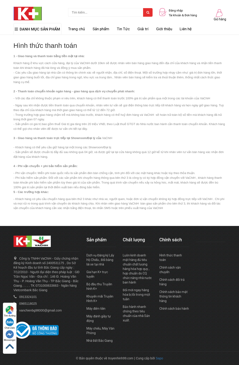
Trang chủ (76, 29)
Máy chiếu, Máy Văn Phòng (100, 331)
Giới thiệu (164, 29)
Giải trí (143, 29)
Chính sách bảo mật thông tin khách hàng (173, 296)
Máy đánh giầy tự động (98, 318)
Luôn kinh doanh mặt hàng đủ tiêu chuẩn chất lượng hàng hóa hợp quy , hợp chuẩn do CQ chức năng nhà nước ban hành (137, 268)
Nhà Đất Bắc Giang (99, 340)
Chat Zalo (10, 323)
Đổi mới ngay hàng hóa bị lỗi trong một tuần (136, 294)
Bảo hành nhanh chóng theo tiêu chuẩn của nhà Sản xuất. (136, 313)
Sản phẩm (101, 29)
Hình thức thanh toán (170, 257)
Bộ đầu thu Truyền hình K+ (99, 286)
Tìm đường (10, 311)
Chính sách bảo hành (174, 308)
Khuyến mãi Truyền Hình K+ (99, 299)
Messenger (10, 335)
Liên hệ (186, 29)
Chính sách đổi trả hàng (172, 282)
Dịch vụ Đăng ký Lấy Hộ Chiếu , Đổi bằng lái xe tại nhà (100, 259)
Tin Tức (123, 29)
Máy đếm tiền (95, 308)
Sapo (159, 358)
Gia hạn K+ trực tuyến (97, 274)
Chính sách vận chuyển (170, 270)
